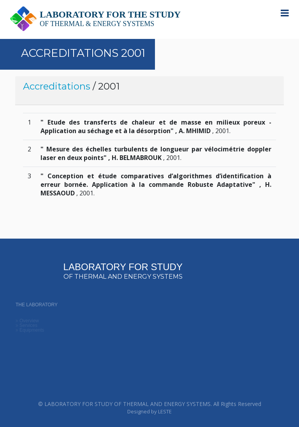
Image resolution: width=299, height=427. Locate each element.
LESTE (165, 411)
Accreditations (56, 86)
